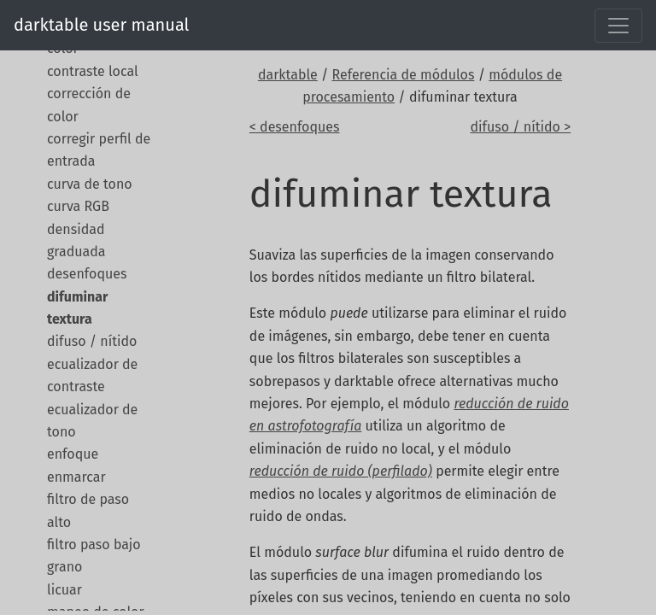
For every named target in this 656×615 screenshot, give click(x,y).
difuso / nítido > (520, 127)
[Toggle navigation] (618, 26)
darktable (288, 75)
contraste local (92, 71)
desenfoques (86, 274)
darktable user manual (101, 25)
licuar (64, 590)
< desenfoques (294, 127)
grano (64, 567)
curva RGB (78, 206)
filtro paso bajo (94, 544)
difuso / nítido (92, 341)
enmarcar (76, 477)
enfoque (72, 454)
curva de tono (89, 184)
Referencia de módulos (403, 75)
